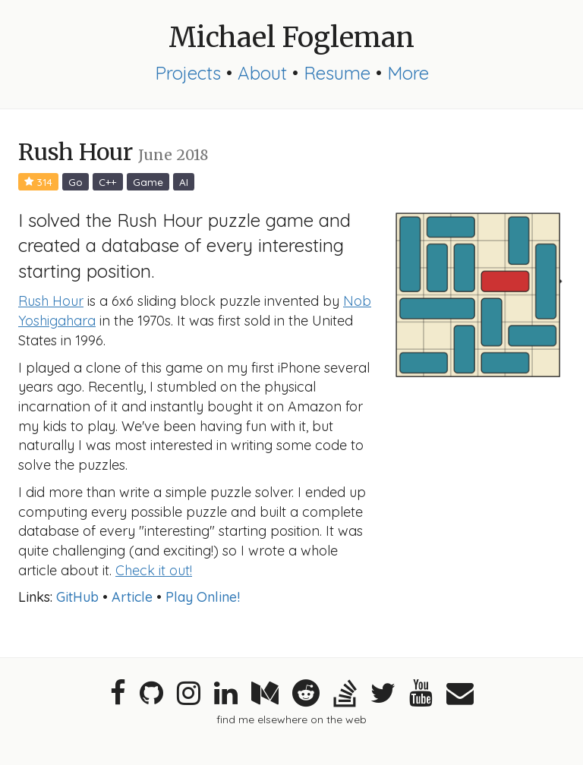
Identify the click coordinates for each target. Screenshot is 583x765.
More (408, 72)
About (262, 72)
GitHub (77, 597)
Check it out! (153, 570)
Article (132, 597)
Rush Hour (51, 301)
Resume (337, 72)
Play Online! (202, 597)
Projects (188, 72)
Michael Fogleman (291, 37)
